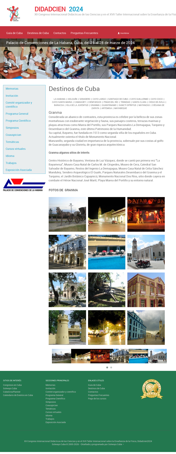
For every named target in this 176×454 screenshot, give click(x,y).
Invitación (12, 95)
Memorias (12, 88)
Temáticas (12, 142)
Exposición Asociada (19, 170)
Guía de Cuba (14, 33)
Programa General (17, 113)
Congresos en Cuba (12, 384)
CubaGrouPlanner (11, 391)
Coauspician (13, 135)
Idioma (10, 156)
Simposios (12, 127)
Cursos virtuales (16, 149)
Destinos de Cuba (38, 33)
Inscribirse (123, 33)
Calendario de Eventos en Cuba (18, 395)
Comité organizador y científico (19, 104)
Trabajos (11, 163)
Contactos (59, 33)
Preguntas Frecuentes (84, 33)
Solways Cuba (10, 388)
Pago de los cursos (97, 398)
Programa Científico (18, 120)
